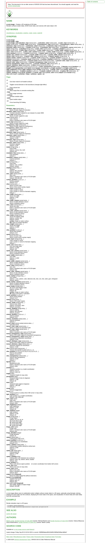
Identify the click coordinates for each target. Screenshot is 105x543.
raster (30, 33)
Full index (58, 537)
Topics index (30, 537)
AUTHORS (11, 518)
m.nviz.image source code (21, 530)
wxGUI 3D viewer (11, 514)
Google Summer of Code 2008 (24, 521)
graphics (25, 33)
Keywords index (39, 537)
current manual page (14, 6)
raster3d (39, 33)
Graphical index (49, 537)
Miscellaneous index (20, 537)
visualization (19, 33)
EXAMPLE (11, 500)
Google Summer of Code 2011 (27, 523)
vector (35, 33)
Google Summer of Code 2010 (59, 521)
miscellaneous (10, 33)
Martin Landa (10, 521)
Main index (9, 537)
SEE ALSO (11, 511)
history (32, 530)
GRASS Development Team (22, 540)
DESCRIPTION (13, 490)
